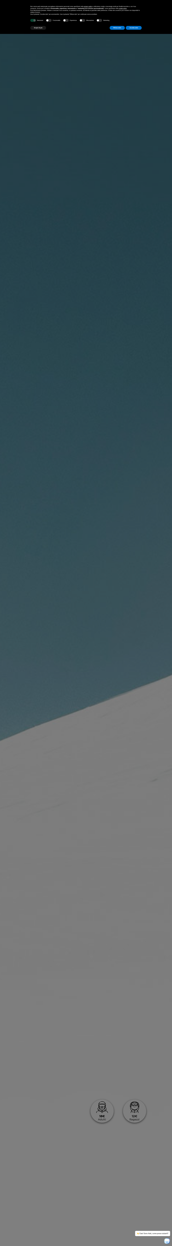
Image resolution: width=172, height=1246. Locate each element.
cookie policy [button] (123, 8)
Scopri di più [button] (38, 28)
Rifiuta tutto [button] (117, 28)
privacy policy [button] (88, 6)
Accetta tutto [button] (133, 28)
